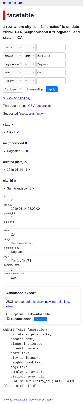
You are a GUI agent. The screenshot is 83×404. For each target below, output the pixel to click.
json (24, 105)
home (7, 2)
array (40, 301)
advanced (43, 105)
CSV (31, 105)
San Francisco (21, 243)
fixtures (18, 2)
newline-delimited (57, 301)
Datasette (21, 399)
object (10, 306)
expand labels (19, 319)
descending (34, 89)
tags (32, 113)
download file (38, 314)
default (30, 301)
